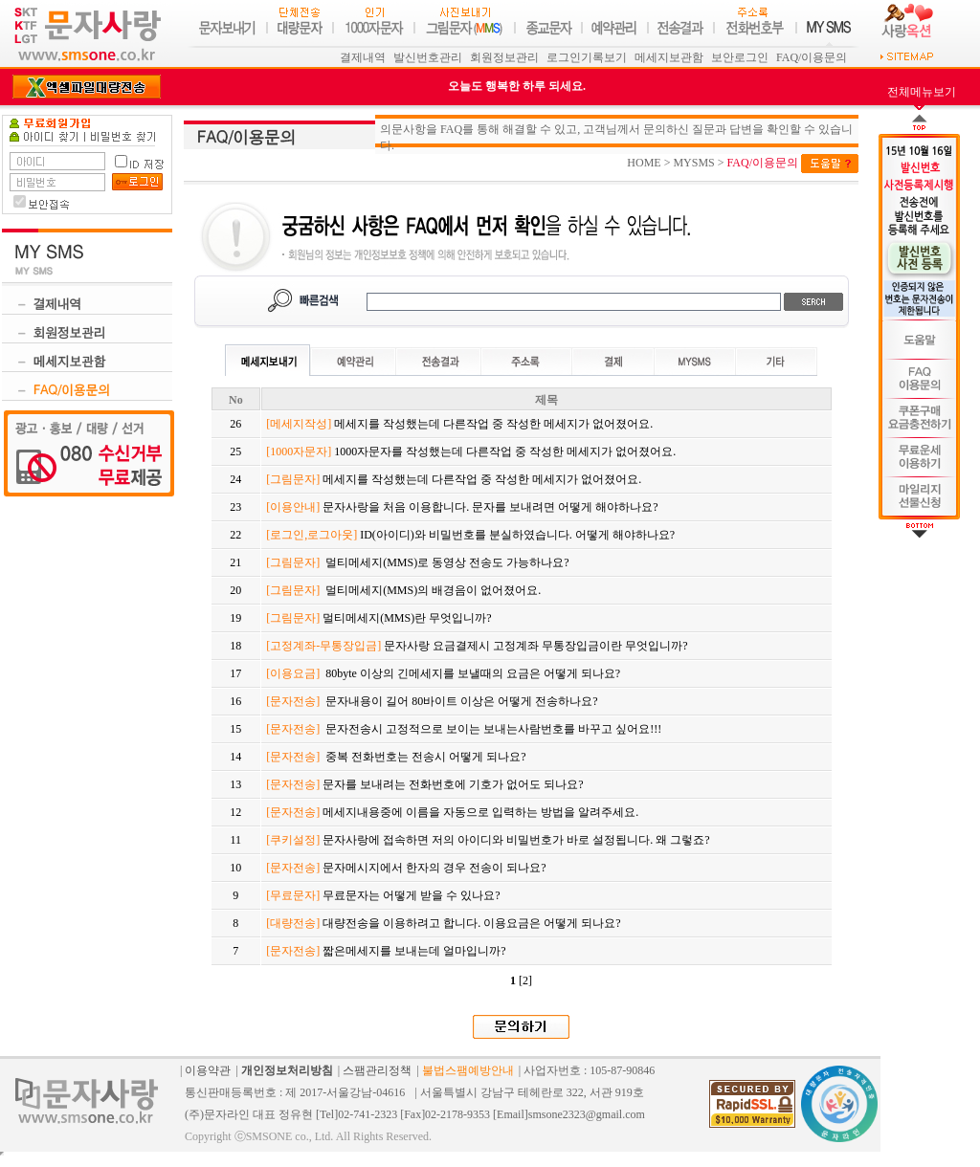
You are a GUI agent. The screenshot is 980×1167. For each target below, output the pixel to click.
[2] (525, 980)
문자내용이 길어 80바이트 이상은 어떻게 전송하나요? (431, 701)
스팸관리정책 (377, 1070)
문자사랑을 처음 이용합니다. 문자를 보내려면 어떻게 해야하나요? (461, 507)
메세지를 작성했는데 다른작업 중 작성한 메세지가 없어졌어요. (459, 423)
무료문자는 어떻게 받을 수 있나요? (383, 895)
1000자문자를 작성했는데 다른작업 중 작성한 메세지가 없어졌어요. (471, 451)
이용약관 (208, 1070)
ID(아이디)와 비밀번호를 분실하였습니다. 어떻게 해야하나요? (470, 534)
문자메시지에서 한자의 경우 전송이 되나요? (406, 867)
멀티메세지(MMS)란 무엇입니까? (378, 618)
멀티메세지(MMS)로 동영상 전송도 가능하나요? (417, 562)
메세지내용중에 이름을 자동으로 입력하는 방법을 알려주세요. (452, 812)
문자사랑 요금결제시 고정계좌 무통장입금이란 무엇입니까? (476, 645)
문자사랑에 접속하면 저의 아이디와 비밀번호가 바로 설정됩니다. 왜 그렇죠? (487, 840)
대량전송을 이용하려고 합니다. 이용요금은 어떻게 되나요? (443, 923)
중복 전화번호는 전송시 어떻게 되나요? (395, 756)
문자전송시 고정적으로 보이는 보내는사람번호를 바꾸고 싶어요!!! (463, 729)
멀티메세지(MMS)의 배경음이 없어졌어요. (403, 590)
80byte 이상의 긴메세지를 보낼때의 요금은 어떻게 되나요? (443, 673)
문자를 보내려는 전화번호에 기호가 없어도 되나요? (424, 784)
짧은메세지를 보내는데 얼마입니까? (385, 951)
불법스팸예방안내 (468, 1070)
